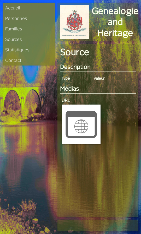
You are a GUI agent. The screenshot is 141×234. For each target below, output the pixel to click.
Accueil (12, 7)
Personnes (16, 18)
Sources (13, 39)
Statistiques (17, 49)
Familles (13, 28)
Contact (13, 60)
